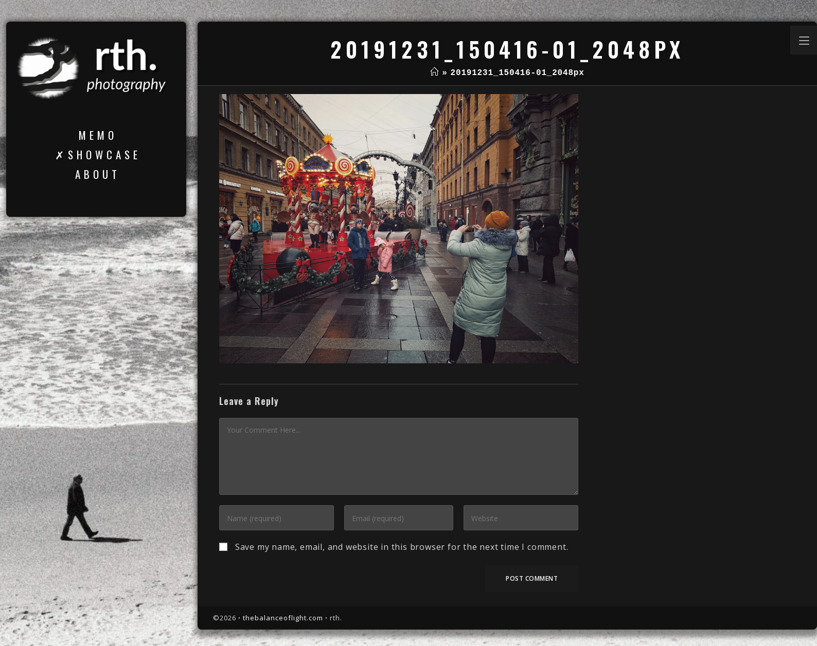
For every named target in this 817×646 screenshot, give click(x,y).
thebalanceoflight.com (283, 617)
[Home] (434, 73)
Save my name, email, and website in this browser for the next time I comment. (402, 546)
